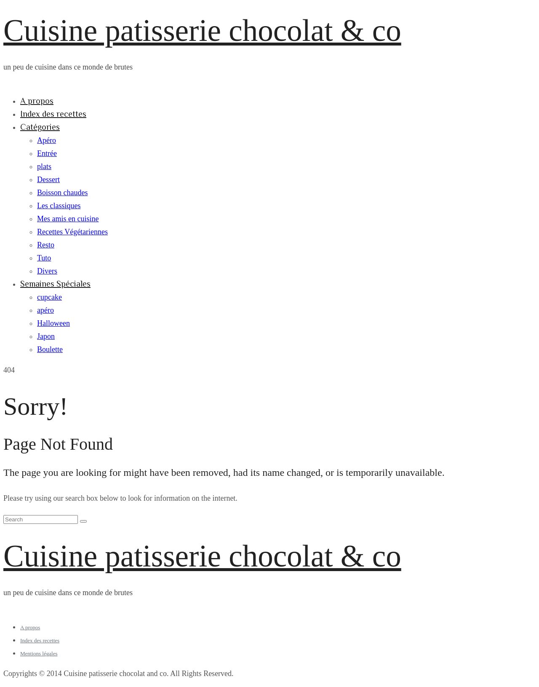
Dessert (48, 179)
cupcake (49, 297)
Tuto (44, 258)
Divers (47, 271)
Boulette (50, 349)
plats (44, 166)
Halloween (53, 323)
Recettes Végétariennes (72, 232)
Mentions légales (38, 653)
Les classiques (58, 205)
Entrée (47, 153)
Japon (46, 336)
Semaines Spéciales (55, 283)
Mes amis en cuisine (68, 219)
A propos (36, 100)
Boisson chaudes (62, 192)
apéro (45, 310)
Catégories (40, 126)
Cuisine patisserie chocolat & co (202, 30)
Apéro (46, 140)
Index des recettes (53, 113)
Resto (45, 245)
